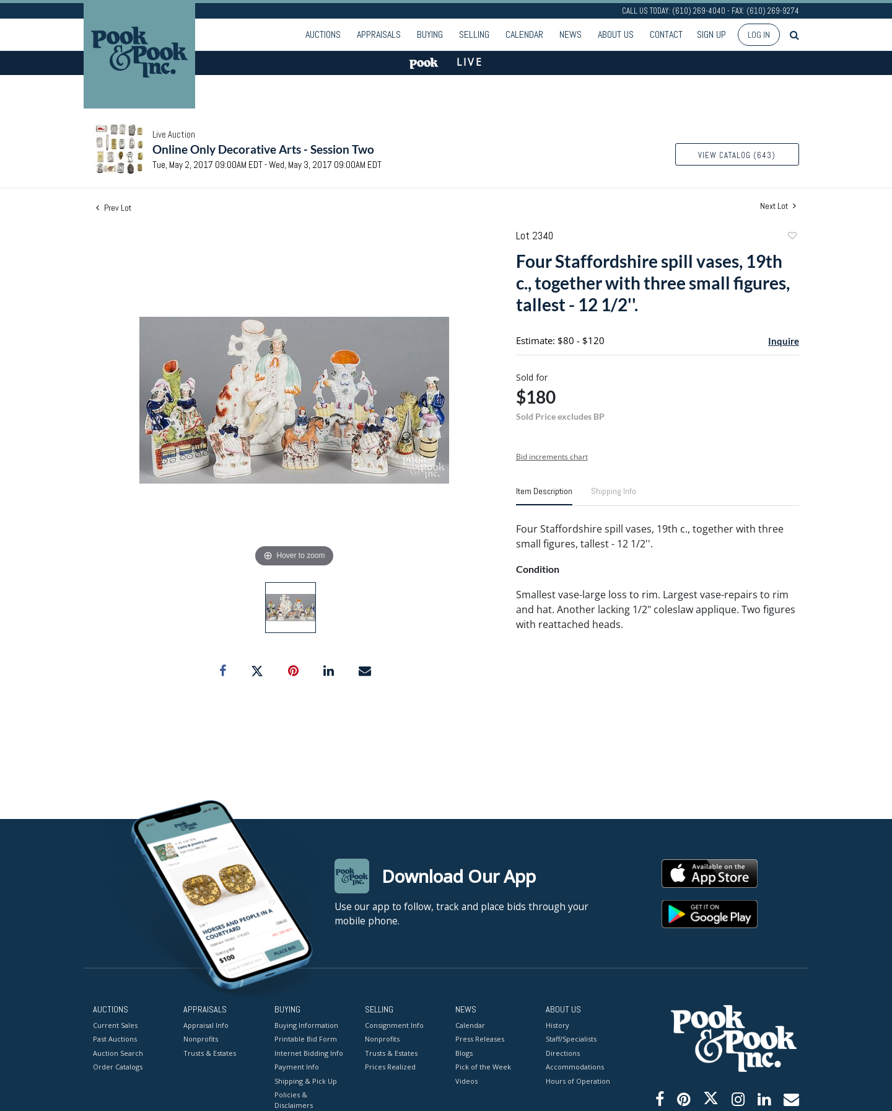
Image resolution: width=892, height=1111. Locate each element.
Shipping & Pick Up (305, 1080)
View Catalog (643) (737, 155)
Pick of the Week (483, 1066)
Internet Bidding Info (308, 1052)
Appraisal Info (206, 1024)
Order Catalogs (117, 1066)
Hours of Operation (578, 1080)
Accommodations (575, 1066)
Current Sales (115, 1024)
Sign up (711, 34)
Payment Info (296, 1066)
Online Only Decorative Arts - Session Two (263, 149)
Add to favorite (791, 237)
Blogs (464, 1052)
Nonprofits (200, 1038)
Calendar (524, 34)
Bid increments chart (552, 456)
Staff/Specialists (571, 1038)
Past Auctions (115, 1038)
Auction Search (118, 1052)
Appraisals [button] (379, 34)
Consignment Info (394, 1024)
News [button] (570, 34)
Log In (759, 34)
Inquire (783, 341)
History (557, 1024)
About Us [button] (616, 34)
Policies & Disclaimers (293, 1100)
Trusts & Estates (209, 1052)
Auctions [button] (323, 34)
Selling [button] (474, 34)
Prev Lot (113, 207)
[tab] (544, 496)
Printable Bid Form (305, 1038)
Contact (666, 34)
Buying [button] (430, 34)
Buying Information (306, 1024)
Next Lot (778, 206)
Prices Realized (390, 1066)
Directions (563, 1052)
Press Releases (479, 1038)
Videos (466, 1080)
